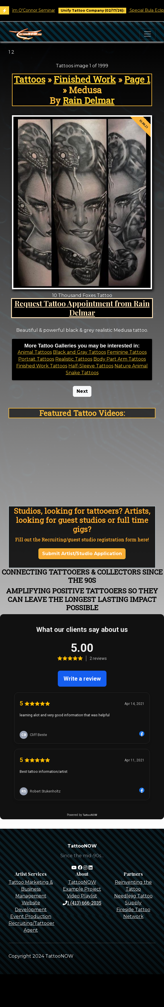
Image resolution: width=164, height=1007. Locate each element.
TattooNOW (82, 882)
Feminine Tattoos (127, 352)
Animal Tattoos (35, 352)
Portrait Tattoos (36, 359)
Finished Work (85, 79)
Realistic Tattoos (73, 359)
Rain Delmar (88, 100)
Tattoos (29, 79)
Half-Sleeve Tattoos (90, 366)
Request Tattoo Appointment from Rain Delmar (82, 308)
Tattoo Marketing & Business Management (31, 889)
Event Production (30, 916)
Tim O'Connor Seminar (36, 10)
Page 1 (137, 79)
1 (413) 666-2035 (82, 903)
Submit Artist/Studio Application (82, 553)
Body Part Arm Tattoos (119, 359)
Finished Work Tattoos (41, 366)
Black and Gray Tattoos (79, 352)
